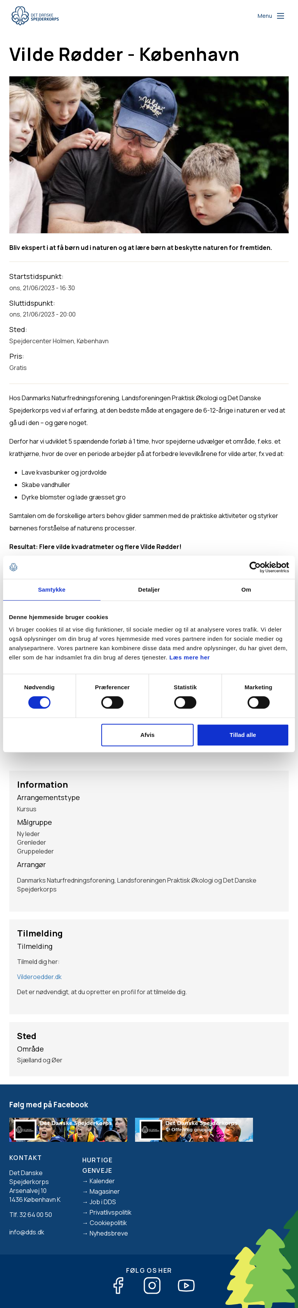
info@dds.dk (26, 1232)
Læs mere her (190, 657)
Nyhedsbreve (109, 1233)
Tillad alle (243, 734)
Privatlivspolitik (111, 1212)
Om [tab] (246, 589)
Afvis (147, 734)
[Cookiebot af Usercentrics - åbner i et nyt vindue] (255, 567)
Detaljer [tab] (149, 589)
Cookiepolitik (108, 1223)
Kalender (102, 1181)
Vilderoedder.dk (39, 976)
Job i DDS (103, 1202)
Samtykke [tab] (52, 589)
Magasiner (105, 1191)
